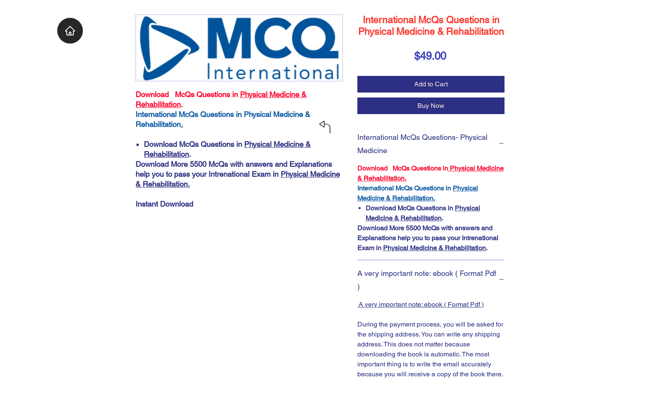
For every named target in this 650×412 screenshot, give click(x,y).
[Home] (70, 31)
